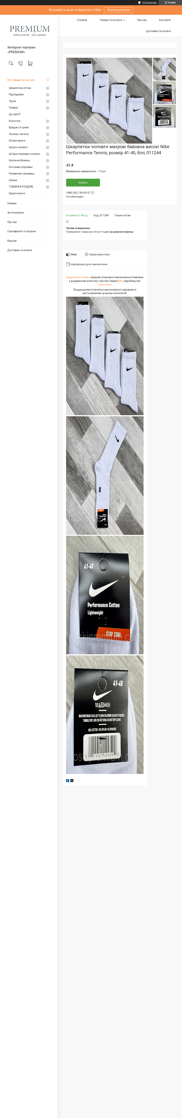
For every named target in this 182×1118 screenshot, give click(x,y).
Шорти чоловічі (18, 147)
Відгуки (12, 240)
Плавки (13, 107)
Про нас (12, 222)
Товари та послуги (111, 20)
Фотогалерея (15, 212)
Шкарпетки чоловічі (78, 277)
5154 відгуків (149, 2)
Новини (12, 203)
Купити (83, 182)
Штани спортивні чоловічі (24, 153)
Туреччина (104, 284)
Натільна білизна (19, 160)
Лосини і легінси (19, 134)
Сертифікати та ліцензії (21, 231)
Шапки (13, 180)
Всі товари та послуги (21, 80)
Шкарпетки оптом (20, 87)
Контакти (165, 20)
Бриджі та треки (19, 127)
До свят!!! (14, 114)
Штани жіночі (17, 140)
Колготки (14, 120)
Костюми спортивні (20, 167)
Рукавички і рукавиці (21, 173)
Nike (120, 280)
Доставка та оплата (19, 250)
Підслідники (16, 94)
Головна (82, 20)
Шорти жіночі (17, 193)
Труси (12, 101)
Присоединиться (118, 10)
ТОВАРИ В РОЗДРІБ (21, 186)
